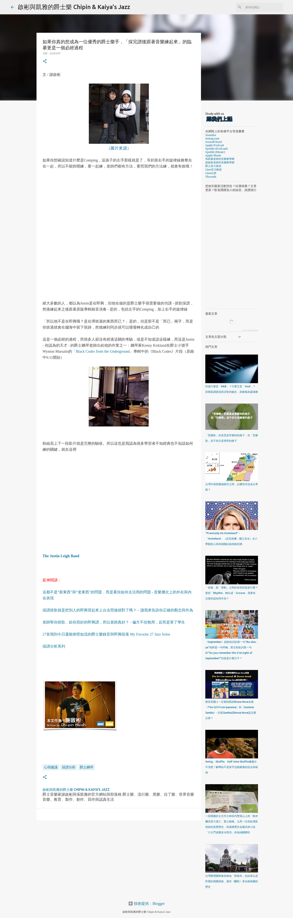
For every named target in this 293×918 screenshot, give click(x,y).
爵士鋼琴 (86, 767)
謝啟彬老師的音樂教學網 (219, 162)
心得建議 (51, 767)
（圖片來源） (118, 148)
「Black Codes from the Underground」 (102, 351)
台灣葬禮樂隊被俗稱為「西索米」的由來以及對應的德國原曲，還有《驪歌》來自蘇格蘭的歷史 (231, 881)
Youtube (210, 135)
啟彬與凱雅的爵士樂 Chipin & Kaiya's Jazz (74, 6)
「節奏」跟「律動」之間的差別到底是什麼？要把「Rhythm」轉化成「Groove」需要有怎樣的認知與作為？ (231, 593)
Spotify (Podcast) (216, 148)
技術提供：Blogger (146, 903)
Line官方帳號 (213, 169)
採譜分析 (68, 767)
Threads (210, 176)
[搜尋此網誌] (263, 7)
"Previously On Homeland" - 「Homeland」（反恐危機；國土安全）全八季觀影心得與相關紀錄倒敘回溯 (231, 539)
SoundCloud (213, 142)
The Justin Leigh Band (61, 556)
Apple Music (213, 155)
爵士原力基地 (213, 166)
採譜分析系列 (54, 646)
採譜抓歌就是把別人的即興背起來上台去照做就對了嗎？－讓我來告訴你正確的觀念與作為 (118, 610)
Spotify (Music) (215, 152)
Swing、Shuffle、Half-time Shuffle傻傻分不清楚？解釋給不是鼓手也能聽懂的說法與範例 (231, 767)
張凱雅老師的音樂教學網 (219, 159)
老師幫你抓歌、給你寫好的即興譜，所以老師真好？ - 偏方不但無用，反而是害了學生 (114, 622)
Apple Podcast (214, 145)
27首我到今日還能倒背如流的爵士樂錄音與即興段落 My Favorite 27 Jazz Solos (106, 634)
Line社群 (210, 173)
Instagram (212, 138)
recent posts (250, 330)
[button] (45, 61)
